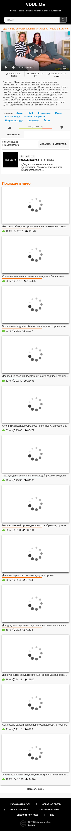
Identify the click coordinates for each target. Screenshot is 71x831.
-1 (33, 156)
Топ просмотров (42, 11)
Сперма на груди (14, 120)
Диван (19, 113)
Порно (13, 11)
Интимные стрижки (34, 116)
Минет (58, 113)
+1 (27, 156)
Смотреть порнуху (50, 809)
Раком (47, 120)
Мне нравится (9, 127)
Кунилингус (44, 113)
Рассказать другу (20, 804)
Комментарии (10, 141)
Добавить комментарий (53, 144)
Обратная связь (51, 804)
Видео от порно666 (27, 815)
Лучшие (29, 11)
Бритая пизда (12, 116)
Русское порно (19, 809)
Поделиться (12, 134)
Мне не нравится (61, 127)
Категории (56, 11)
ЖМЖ (30, 113)
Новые (21, 11)
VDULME (35, 4)
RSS (52, 815)
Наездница (33, 120)
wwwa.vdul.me (44, 822)
